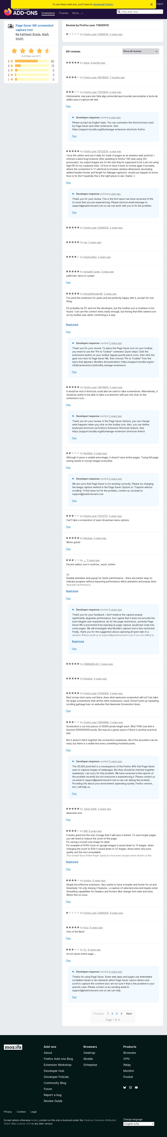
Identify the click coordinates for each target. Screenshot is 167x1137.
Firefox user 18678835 (96, 77)
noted (34, 1120)
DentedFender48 (93, 293)
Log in (160, 3)
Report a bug (52, 1095)
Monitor (128, 1071)
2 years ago (116, 227)
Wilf (85, 831)
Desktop (89, 1052)
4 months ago (98, 62)
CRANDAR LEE (91, 664)
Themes (63, 13)
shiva (86, 62)
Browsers (129, 1052)
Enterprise (90, 1065)
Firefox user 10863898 (96, 722)
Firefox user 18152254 (96, 151)
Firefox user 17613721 (96, 516)
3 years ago (115, 516)
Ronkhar (88, 678)
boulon (87, 880)
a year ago (115, 92)
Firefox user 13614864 (96, 387)
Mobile (88, 1058)
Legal (34, 1111)
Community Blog (55, 1083)
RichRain (88, 453)
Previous (98, 1013)
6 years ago (95, 831)
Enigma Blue (90, 257)
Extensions (48, 13)
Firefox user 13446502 (96, 227)
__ (85, 560)
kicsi (86, 927)
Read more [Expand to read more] (72, 324)
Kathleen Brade (30, 34)
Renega (88, 538)
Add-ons (50, 1046)
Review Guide (53, 1101)
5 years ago (115, 34)
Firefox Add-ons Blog (58, 1058)
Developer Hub (54, 1071)
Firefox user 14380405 (96, 913)
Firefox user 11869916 (96, 34)
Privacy (8, 1111)
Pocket (128, 1077)
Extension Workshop (57, 1065)
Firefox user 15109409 (96, 693)
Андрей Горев (92, 271)
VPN (126, 1058)
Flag (68, 106)
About (48, 1052)
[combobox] (140, 11)
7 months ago (117, 77)
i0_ (85, 949)
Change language (133, 1119)
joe (85, 242)
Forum (48, 1089)
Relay (127, 1065)
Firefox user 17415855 (96, 92)
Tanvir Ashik (90, 808)
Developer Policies (56, 1077)
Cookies (21, 1111)
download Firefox (103, 4)
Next (129, 1013)
